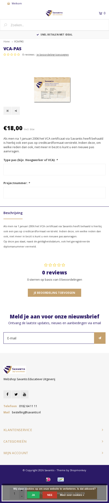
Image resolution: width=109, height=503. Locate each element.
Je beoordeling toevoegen (54, 293)
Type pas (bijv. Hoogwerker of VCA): (30, 160)
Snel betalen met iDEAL (54, 34)
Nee (49, 495)
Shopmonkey (78, 470)
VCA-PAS (18, 41)
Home (6, 41)
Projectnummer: (16, 183)
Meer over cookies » (72, 495)
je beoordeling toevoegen (53, 54)
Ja (33, 495)
